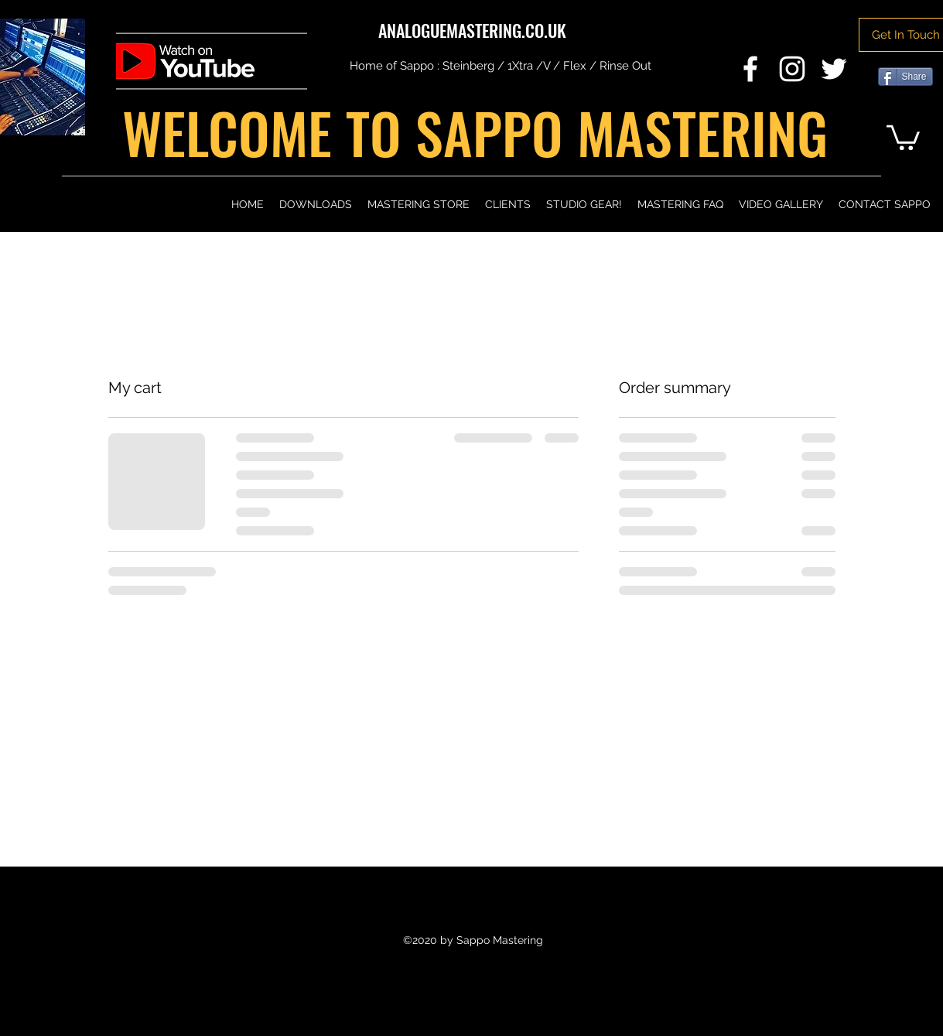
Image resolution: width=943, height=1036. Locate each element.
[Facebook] (750, 69)
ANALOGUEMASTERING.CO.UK (472, 30)
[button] (903, 136)
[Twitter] (834, 69)
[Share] (905, 76)
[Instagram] (792, 69)
